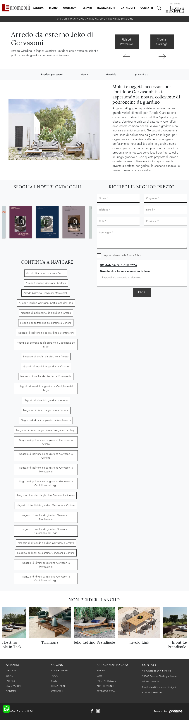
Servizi (87, 8)
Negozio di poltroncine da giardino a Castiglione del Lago (45, 344)
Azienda (38, 8)
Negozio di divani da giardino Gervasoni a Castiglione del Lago (46, 578)
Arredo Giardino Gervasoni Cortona (46, 283)
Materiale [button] (111, 74)
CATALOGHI (57, 691)
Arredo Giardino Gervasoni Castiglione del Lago (46, 303)
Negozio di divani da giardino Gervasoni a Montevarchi (46, 564)
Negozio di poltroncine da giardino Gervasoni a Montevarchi (46, 469)
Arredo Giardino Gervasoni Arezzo (45, 273)
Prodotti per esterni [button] (52, 74)
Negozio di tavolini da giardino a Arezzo (45, 356)
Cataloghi (128, 8)
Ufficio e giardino (74, 18)
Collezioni (70, 8)
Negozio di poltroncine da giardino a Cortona (45, 323)
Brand (53, 8)
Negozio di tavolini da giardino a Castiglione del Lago (46, 388)
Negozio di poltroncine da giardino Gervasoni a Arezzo (46, 442)
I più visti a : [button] (141, 74)
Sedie (54, 681)
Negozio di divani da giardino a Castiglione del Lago (45, 430)
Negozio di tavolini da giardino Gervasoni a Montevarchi (45, 517)
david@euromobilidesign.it (162, 687)
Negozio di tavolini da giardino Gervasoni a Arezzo (46, 495)
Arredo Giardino (96, 18)
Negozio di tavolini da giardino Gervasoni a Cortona (46, 505)
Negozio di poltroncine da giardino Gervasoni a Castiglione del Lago (46, 483)
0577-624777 (153, 681)
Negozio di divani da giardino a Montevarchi (46, 420)
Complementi (58, 686)
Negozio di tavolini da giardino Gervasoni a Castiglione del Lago (45, 531)
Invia (141, 292)
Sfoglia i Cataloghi (162, 41)
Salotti (101, 670)
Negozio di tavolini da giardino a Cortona (46, 366)
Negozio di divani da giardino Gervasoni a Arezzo (46, 543)
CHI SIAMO (11, 670)
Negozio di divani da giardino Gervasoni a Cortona (46, 553)
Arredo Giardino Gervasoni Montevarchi (45, 293)
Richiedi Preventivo (126, 41)
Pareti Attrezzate (106, 681)
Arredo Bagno (105, 686)
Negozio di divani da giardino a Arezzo (46, 400)
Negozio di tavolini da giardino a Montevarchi (45, 376)
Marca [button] (84, 74)
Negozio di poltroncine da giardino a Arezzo (46, 313)
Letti (99, 675)
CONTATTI (11, 691)
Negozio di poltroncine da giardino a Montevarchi (46, 333)
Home (58, 18)
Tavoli (54, 675)
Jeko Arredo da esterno (121, 18)
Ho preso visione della (122, 255)
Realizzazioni (106, 8)
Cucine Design (59, 670)
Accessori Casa (106, 691)
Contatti (146, 8)
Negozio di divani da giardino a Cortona (45, 410)
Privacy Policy (134, 255)
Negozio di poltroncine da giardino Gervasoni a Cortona (46, 456)
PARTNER (10, 681)
